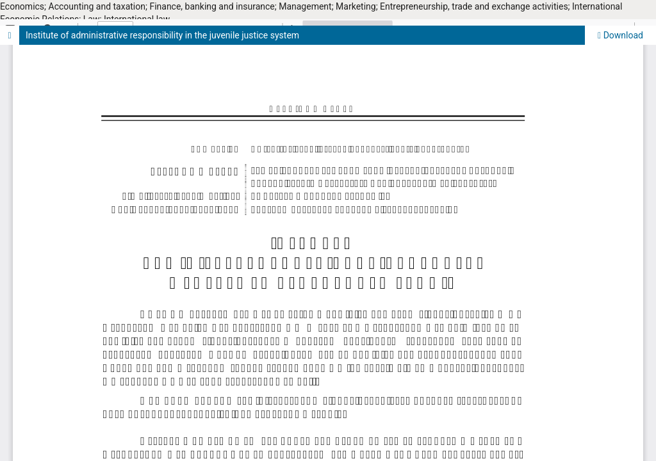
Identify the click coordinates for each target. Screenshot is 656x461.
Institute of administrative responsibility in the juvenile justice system (162, 35)
